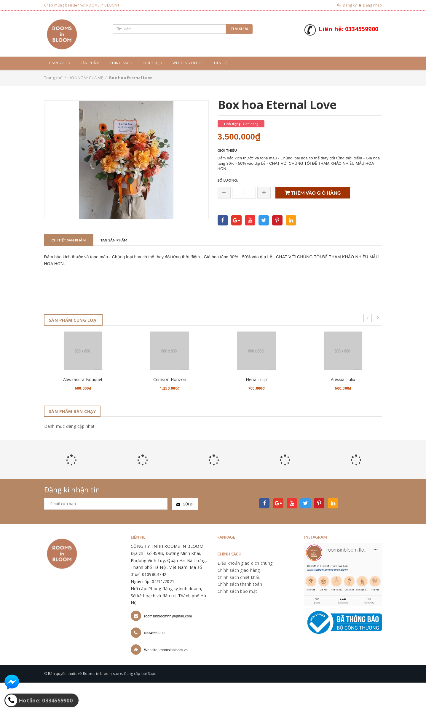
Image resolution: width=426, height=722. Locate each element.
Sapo (152, 712)
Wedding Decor (188, 62)
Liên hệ (221, 62)
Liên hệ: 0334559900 (348, 29)
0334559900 (154, 672)
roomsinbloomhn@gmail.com (168, 656)
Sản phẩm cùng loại (77, 320)
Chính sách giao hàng (239, 609)
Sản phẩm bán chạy (75, 450)
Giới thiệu (152, 62)
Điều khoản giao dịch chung (245, 602)
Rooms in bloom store (102, 712)
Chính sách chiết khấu (239, 616)
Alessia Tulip (343, 418)
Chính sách (121, 62)
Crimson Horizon (169, 418)
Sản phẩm (89, 62)
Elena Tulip (256, 418)
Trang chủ (60, 62)
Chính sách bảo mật (237, 630)
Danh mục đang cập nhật (69, 465)
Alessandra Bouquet (83, 418)
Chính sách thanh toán (240, 623)
